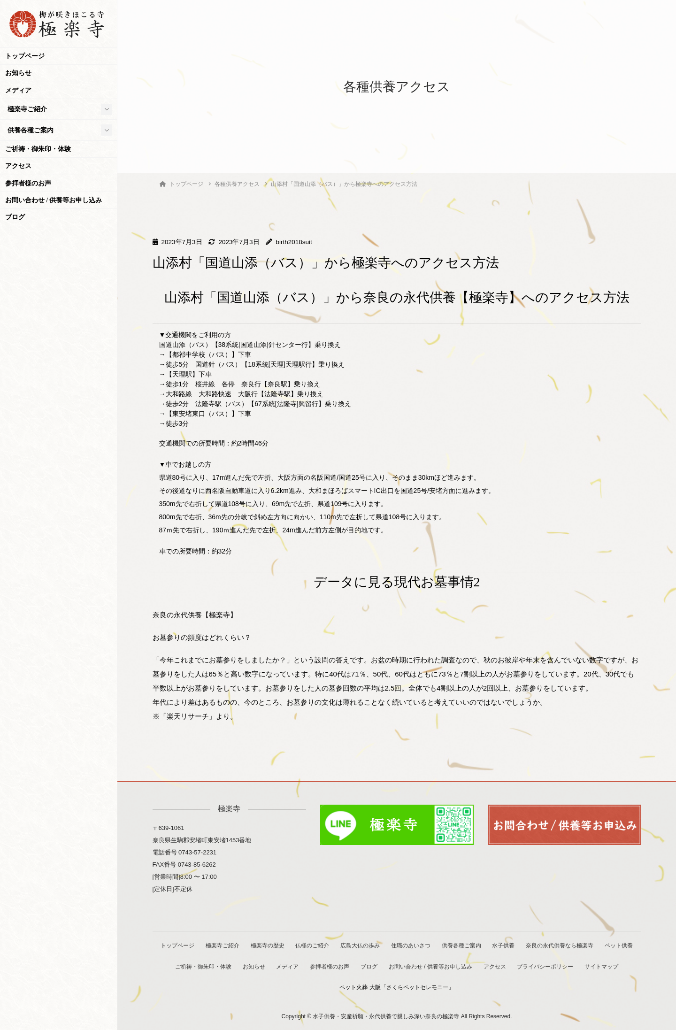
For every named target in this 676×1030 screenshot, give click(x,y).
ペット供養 (190, 966)
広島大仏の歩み (380, 945)
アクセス (18, 165)
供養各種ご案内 (31, 130)
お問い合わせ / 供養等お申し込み (53, 200)
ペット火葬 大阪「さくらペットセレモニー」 (419, 987)
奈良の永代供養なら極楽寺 (582, 945)
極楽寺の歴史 (286, 945)
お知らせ (18, 73)
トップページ (25, 56)
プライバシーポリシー (590, 966)
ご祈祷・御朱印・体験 (38, 149)
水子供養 (525, 945)
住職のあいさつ (431, 945)
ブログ (15, 217)
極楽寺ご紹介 (27, 109)
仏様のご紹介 (331, 945)
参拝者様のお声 (28, 183)
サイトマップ (334, 987)
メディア (18, 90)
